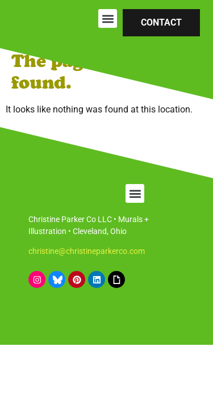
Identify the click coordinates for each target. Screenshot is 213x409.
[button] (107, 18)
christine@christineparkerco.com (86, 251)
